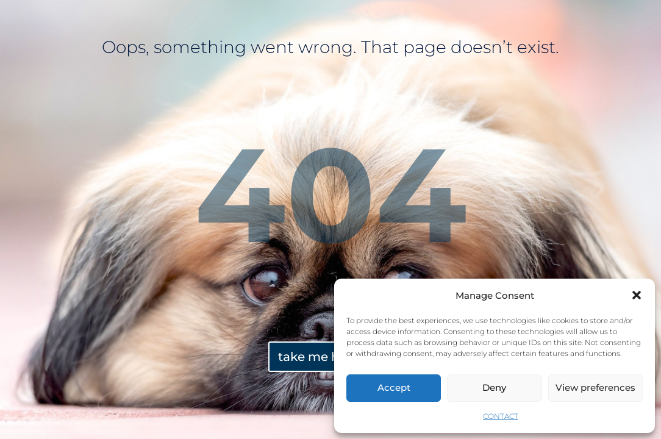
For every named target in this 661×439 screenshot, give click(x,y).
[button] (637, 295)
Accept (393, 387)
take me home (323, 356)
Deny (494, 387)
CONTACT (500, 416)
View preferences (595, 387)
